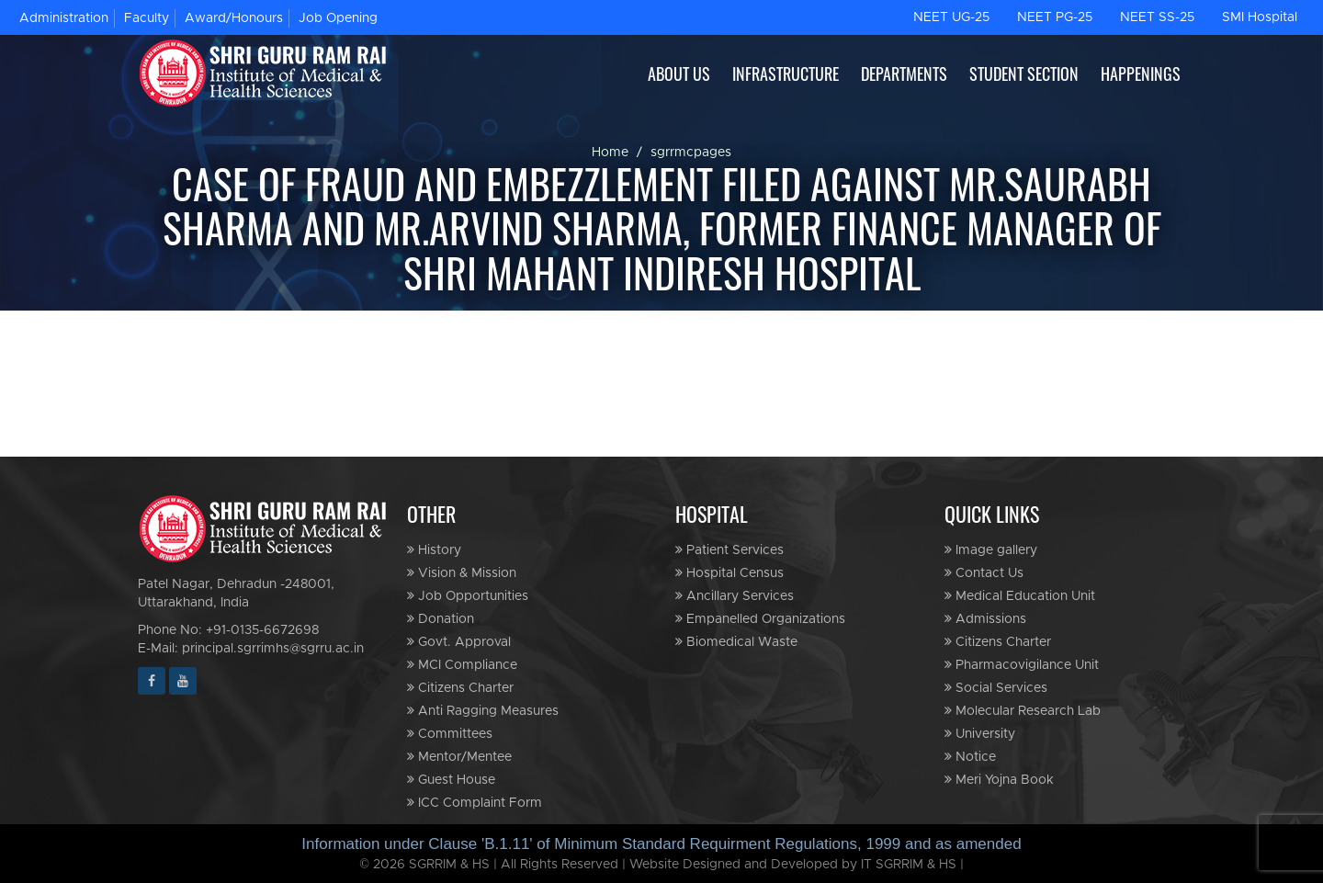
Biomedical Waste (736, 642)
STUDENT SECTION (1024, 73)
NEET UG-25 (951, 17)
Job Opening (338, 18)
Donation (440, 619)
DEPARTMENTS (904, 73)
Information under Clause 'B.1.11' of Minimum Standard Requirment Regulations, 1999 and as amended (661, 844)
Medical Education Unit (1019, 596)
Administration (63, 18)
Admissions (985, 619)
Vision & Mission (461, 573)
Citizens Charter (460, 688)
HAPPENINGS (1141, 73)
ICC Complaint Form (474, 802)
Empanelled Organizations (760, 619)
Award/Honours (234, 18)
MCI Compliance (462, 665)
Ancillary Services (734, 596)
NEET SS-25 (1157, 17)
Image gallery (990, 550)
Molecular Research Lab (1022, 711)
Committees (449, 734)
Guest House (451, 780)
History (434, 550)
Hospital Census (729, 573)
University (979, 734)
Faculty (146, 18)
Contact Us (983, 573)
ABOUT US (679, 73)
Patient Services (729, 550)
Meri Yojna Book (999, 780)
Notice (970, 757)
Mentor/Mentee (459, 757)
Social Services (995, 688)
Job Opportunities (467, 596)
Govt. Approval (459, 642)
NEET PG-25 (1054, 17)
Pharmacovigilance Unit (1021, 665)
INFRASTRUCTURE (785, 73)
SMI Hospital (1259, 17)
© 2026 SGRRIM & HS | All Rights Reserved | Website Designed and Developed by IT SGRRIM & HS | (661, 864)
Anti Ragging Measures (483, 711)
